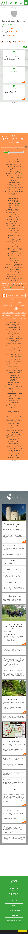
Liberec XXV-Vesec (13, 237)
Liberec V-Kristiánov (13, 207)
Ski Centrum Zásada (14, 374)
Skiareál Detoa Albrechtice (14, 393)
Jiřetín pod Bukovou (11, 188)
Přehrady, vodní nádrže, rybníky (14, 302)
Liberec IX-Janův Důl (13, 205)
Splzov (8, 275)
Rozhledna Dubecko (14, 439)
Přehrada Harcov (14, 336)
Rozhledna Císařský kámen (13, 324)
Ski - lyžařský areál (14, 299)
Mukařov (19, 253)
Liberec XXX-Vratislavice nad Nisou (14, 242)
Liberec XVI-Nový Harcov (14, 227)
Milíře (21, 250)
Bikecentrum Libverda (14, 450)
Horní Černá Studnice (13, 175)
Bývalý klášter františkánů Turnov (14, 417)
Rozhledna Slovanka (13, 349)
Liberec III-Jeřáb (13, 202)
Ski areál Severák (14, 340)
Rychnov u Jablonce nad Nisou (14, 268)
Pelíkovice (11, 259)
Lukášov (7, 42)
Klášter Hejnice (13, 443)
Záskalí (14, 278)
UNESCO (6, 299)
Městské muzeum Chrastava (13, 431)
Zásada (8, 278)
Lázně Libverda (13, 452)
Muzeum (4, 318)
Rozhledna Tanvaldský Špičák (14, 384)
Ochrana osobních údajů (14, 920)
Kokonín (3, 42)
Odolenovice (9, 257)
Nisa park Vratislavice (13, 328)
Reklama (14, 905)
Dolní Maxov (10, 172)
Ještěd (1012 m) (13, 381)
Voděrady (19, 275)
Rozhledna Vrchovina (13, 377)
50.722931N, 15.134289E (14, 32)
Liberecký (11, 28)
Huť (20, 179)
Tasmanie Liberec (13, 358)
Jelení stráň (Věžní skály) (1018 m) (14, 454)
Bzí (20, 165)
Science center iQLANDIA (13, 352)
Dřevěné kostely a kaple (8, 312)
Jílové (10, 186)
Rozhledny (22, 305)
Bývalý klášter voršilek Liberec (14, 338)
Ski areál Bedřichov (13, 342)
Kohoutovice (11, 193)
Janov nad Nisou (10, 184)
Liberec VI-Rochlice (13, 209)
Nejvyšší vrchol (9, 315)
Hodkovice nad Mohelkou (13, 173)
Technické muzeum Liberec (14, 361)
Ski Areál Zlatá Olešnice (13, 429)
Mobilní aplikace (14, 915)
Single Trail (24, 315)
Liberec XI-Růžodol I (13, 216)
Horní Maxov (10, 177)
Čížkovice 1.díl (11, 166)
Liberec (14, 196)
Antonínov (10, 161)
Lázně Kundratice (14, 432)
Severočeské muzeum (13, 360)
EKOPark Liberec (13, 368)
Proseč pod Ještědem (13, 262)
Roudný (16, 266)
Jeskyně (23, 312)
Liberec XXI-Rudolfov (14, 232)
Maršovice (15, 250)
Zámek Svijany (13, 445)
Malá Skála (8, 250)
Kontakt (14, 925)
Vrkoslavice (8, 44)
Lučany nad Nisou (11, 248)
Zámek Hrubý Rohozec (13, 402)
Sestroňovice (9, 271)
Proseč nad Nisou (13, 21)
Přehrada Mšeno (13, 326)
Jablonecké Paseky (22, 41)
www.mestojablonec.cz (12, 35)
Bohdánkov (9, 165)
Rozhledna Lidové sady (13, 351)
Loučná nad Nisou (13, 246)
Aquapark (22, 295)
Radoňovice (18, 264)
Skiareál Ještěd (13, 379)
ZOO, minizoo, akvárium (12, 295)
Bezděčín (9, 163)
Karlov (18, 189)
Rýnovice (3, 44)
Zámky (13, 309)
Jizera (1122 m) (14, 427)
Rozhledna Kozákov (13, 441)
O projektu (14, 900)
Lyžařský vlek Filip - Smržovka (14, 370)
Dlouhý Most (13, 168)
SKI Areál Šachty (18, 448)
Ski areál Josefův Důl (13, 376)
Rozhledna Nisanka (13, 331)
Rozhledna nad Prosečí (13, 322)
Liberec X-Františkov (13, 214)
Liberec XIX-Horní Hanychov (14, 223)
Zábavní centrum (12, 318)
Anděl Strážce (16, 159)
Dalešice (18, 166)
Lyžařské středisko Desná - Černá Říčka (14, 406)
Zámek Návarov (13, 404)
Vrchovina (10, 276)
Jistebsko (20, 188)
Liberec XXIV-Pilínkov (14, 236)
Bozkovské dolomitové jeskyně (14, 438)
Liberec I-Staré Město (13, 198)
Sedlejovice (17, 269)
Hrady (8, 309)
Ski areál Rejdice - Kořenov (13, 436)
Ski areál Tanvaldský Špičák (14, 386)
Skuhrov (8, 273)
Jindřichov (15, 186)
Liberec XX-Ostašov (13, 230)
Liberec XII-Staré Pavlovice (13, 218)
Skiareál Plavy (14, 395)
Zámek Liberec (9, 354)
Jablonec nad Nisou (13, 26)
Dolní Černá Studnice (13, 170)
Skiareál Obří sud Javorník (13, 329)
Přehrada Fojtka (13, 397)
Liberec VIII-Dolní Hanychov (13, 212)
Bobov (18, 163)
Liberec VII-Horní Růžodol (13, 211)
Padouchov (18, 257)
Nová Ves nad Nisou (13, 255)
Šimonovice (18, 271)
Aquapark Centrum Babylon (13, 347)
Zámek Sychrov (13, 388)
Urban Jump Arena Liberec (13, 365)
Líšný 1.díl (14, 244)
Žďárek (19, 278)
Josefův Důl (11, 189)
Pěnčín (17, 259)
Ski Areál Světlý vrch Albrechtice (14, 390)
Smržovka (14, 273)
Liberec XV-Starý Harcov (14, 225)
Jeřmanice (19, 184)
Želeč (16, 280)
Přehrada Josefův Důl (14, 372)
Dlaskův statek (13, 400)
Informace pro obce (14, 910)
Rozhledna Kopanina (14, 356)
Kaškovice (8, 191)
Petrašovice (13, 260)
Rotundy (18, 312)
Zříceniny (19, 309)
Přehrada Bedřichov (13, 383)
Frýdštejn (17, 172)
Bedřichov (17, 161)
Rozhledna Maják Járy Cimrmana (14, 412)
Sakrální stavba (22, 318)
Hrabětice (18, 177)
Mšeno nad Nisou (14, 42)
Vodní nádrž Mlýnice (14, 422)
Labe (19, 195)
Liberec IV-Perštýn (13, 204)
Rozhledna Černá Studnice (13, 344)
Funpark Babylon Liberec (13, 345)
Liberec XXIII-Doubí (13, 234)
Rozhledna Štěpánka (14, 434)
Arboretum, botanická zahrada (10, 305)
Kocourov (20, 191)
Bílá (14, 163)
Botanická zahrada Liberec (13, 363)
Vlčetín (13, 275)
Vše (4, 295)
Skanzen (22, 299)
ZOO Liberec (19, 354)
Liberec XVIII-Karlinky (14, 228)
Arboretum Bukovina (14, 457)
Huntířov (15, 179)
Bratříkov (16, 165)
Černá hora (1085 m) (14, 399)
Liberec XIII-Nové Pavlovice (13, 220)
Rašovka (10, 266)
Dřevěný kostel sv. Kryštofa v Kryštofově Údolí (14, 424)
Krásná (15, 195)
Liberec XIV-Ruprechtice (14, 221)
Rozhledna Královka (13, 367)
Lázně (2, 315)
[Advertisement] (14, 118)
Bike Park (17, 315)
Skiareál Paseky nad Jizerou (14, 447)
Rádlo (12, 264)
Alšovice (9, 159)
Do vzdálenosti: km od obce (12, 147)
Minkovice (14, 252)
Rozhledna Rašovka (13, 335)
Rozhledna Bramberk (13, 333)
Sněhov (20, 273)
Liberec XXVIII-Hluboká (13, 239)
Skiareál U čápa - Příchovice (14, 420)
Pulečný (7, 264)
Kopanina (9, 195)
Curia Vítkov (8, 448)
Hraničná (9, 179)
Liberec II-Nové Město (13, 200)
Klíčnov (14, 191)
